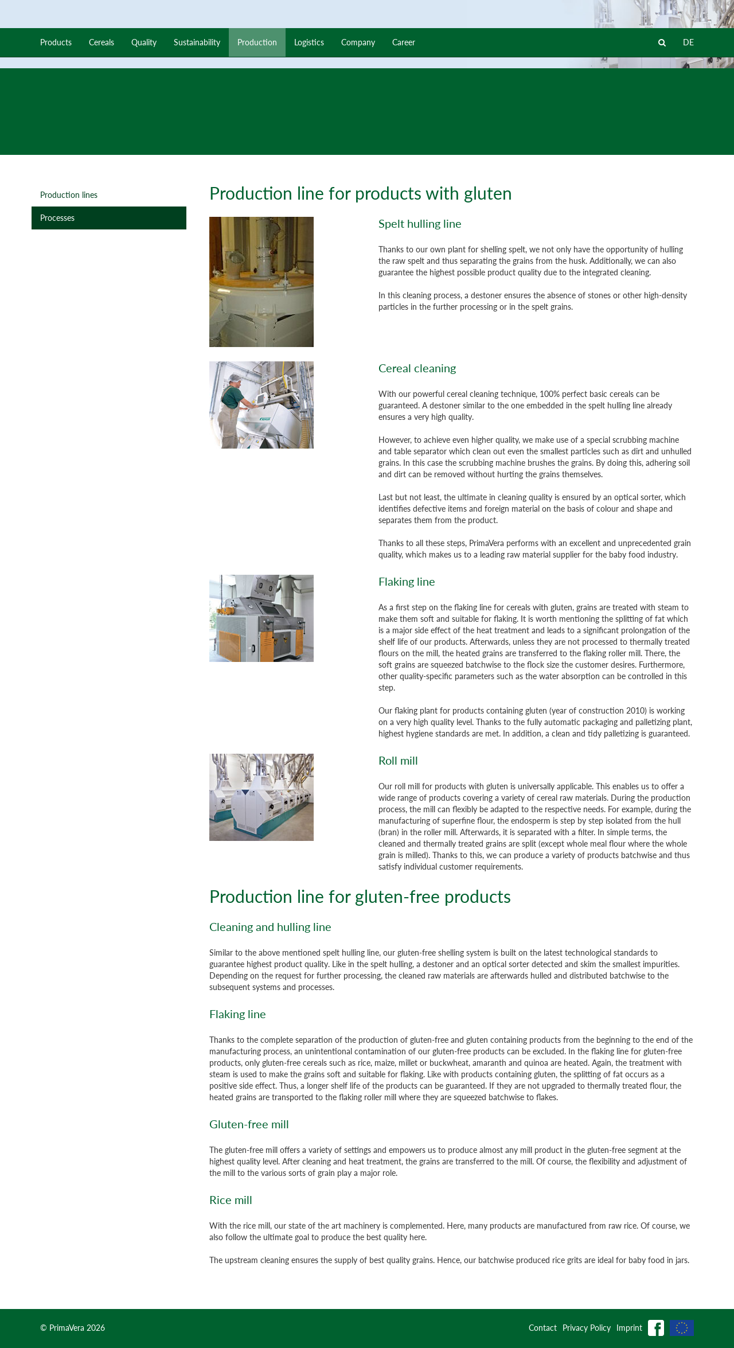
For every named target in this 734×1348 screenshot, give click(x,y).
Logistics (309, 140)
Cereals (101, 140)
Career (403, 140)
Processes (57, 218)
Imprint (629, 1328)
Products (56, 140)
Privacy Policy (587, 1328)
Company (358, 140)
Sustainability (197, 140)
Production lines (68, 195)
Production (257, 140)
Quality (144, 140)
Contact (543, 1328)
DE (688, 140)
